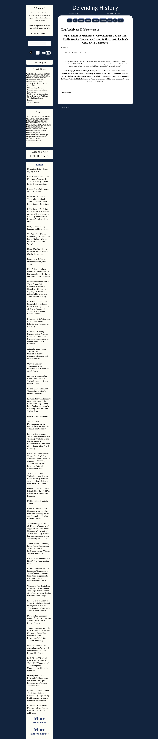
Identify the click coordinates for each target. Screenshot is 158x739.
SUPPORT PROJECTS (33, 143)
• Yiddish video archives (34, 127)
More (39, 719)
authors (39, 13)
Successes (103, 20)
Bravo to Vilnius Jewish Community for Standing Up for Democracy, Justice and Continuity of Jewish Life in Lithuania (38, 513)
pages (43, 15)
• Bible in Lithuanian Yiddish (36, 131)
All (115, 20)
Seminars (36, 18)
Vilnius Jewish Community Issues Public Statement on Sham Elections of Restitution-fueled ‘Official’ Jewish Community (38, 548)
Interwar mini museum (35, 80)
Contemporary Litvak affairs (37, 90)
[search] (37, 43)
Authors (88, 20)
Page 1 (69, 20)
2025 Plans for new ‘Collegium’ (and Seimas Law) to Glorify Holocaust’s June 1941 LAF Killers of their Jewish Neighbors (38, 478)
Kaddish (30, 100)
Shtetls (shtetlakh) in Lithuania (37, 84)
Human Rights (39, 62)
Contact (42, 18)
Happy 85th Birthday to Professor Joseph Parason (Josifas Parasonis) (37, 251)
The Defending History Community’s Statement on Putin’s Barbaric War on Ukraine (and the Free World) (38, 239)
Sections (81, 20)
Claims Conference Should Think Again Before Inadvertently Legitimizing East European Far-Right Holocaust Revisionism (38, 695)
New (75, 20)
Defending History (95, 8)
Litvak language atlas (34, 82)
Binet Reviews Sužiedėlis (37, 416)
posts (37, 15)
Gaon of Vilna (32, 86)
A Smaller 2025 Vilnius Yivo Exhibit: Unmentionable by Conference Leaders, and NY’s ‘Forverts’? (37, 354)
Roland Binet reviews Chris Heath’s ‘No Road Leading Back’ (38, 560)
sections (45, 13)
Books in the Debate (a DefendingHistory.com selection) (36, 261)
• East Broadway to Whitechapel (37, 135)
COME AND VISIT (39, 152)
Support (120, 20)
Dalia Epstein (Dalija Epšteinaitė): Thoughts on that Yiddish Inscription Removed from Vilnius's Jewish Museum (37, 680)
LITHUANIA (39, 156)
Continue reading (66, 92)
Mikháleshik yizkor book (35, 88)
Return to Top (65, 107)
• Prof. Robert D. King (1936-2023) (38, 124)
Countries (95, 20)
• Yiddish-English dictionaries (36, 120)
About (110, 20)
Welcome (39, 8)
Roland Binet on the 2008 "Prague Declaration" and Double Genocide (37, 391)
